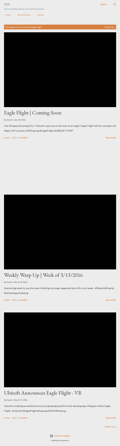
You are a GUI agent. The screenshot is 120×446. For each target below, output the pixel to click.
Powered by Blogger (60, 436)
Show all (110, 27)
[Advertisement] (60, 167)
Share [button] (7, 138)
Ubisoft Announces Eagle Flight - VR (43, 392)
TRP (7, 4)
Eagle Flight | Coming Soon (32, 112)
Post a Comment (20, 138)
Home (6, 15)
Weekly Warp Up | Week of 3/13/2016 (43, 274)
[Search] (104, 4)
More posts (110, 427)
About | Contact (22, 15)
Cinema (39, 15)
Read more (111, 138)
